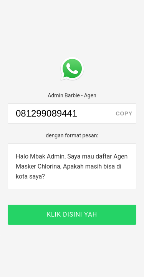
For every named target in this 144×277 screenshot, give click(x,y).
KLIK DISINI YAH (72, 214)
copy (124, 113)
